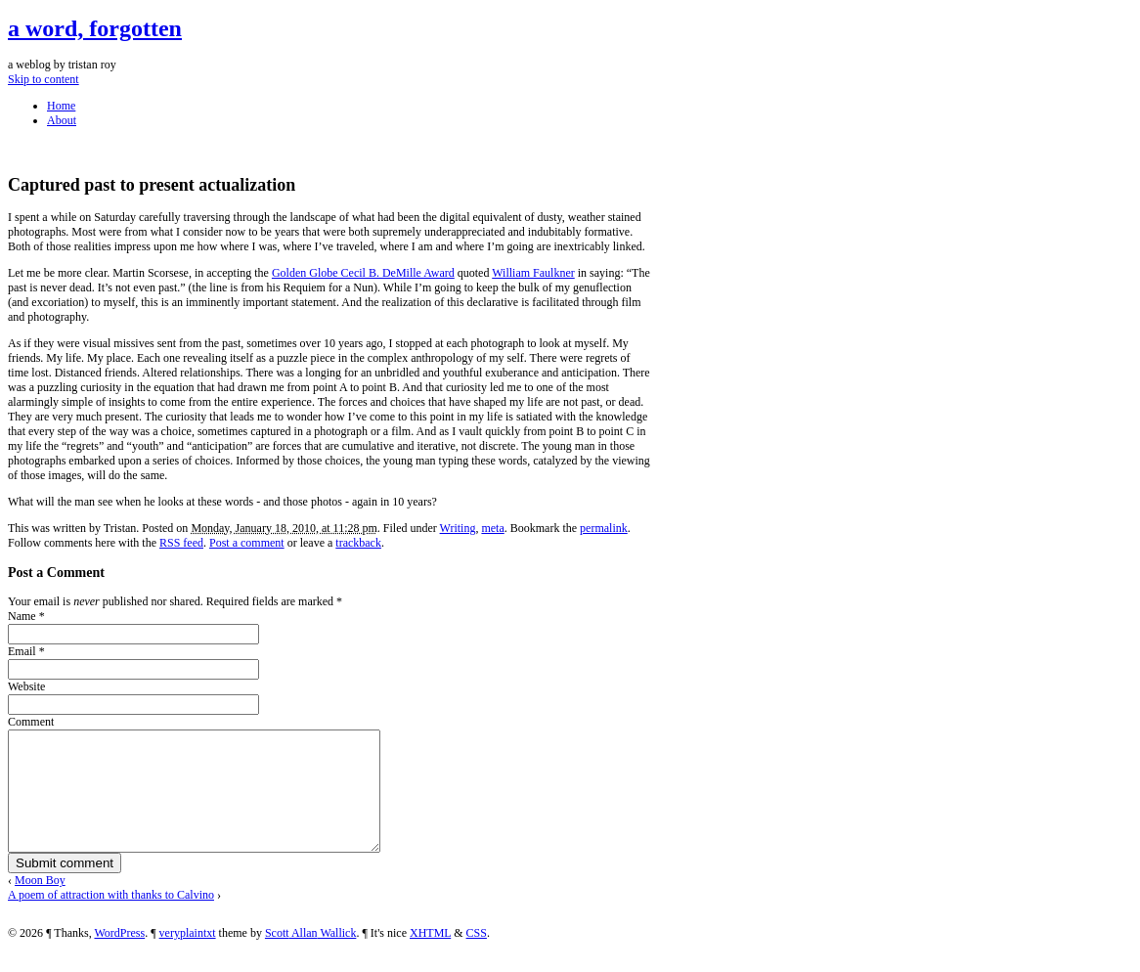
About (61, 120)
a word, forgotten (95, 28)
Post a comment (247, 543)
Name (22, 616)
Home (61, 105)
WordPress (119, 956)
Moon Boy (40, 903)
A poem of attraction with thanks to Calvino (111, 918)
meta (492, 528)
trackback (358, 543)
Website (26, 686)
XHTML (430, 956)
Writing (458, 528)
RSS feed (181, 543)
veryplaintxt (187, 956)
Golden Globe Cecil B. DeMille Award (363, 273)
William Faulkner (533, 273)
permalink (604, 528)
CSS (476, 956)
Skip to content (43, 79)
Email (22, 651)
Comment (31, 722)
